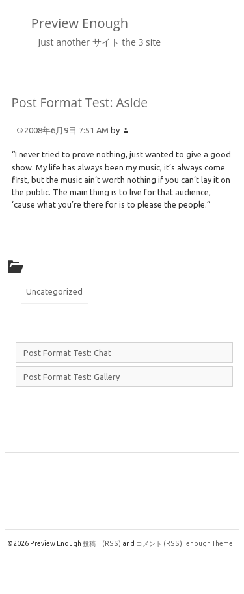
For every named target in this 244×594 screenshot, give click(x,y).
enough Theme (209, 543)
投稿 (102, 543)
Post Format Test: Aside (80, 102)
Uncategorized (54, 291)
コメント (159, 543)
